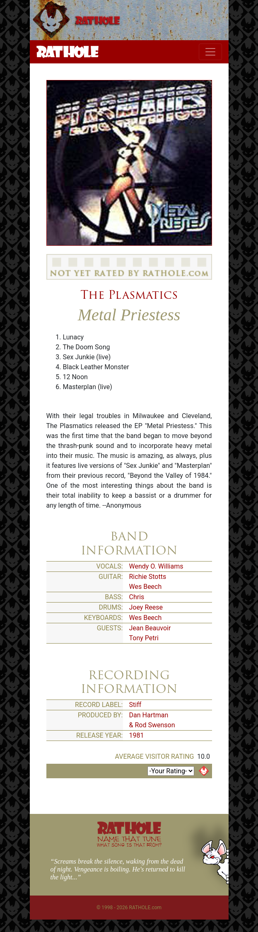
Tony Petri (144, 638)
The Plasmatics (129, 295)
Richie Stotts (147, 577)
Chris (137, 597)
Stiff (135, 705)
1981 (136, 735)
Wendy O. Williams (156, 566)
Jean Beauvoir (150, 628)
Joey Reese (146, 607)
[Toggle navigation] (210, 52)
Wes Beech (145, 587)
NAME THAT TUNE (129, 841)
